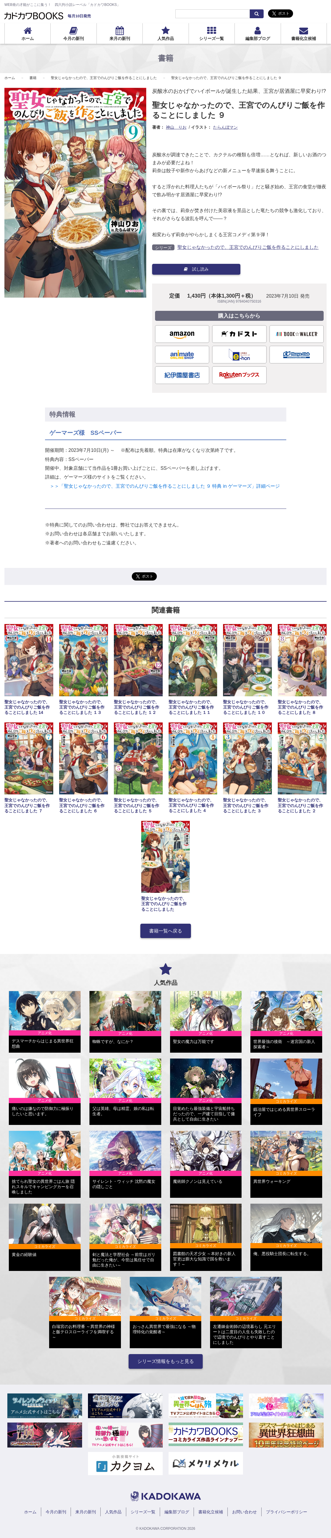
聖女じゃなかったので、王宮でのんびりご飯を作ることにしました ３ (245, 805)
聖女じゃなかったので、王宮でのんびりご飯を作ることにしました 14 (27, 707)
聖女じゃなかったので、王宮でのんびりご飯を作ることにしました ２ (300, 805)
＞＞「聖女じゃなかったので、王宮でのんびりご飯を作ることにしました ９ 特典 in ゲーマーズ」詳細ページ (162, 486)
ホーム (27, 38)
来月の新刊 (119, 38)
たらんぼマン (225, 127)
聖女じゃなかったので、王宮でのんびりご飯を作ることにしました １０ (245, 707)
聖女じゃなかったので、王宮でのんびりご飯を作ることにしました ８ (300, 707)
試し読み (196, 269)
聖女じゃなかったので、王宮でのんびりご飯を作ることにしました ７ (27, 805)
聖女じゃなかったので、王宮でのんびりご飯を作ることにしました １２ (136, 707)
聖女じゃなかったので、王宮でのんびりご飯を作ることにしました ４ (191, 805)
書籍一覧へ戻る (165, 930)
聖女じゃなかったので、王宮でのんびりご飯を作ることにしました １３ (81, 707)
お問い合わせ (244, 1512)
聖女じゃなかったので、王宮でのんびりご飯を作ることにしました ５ (136, 805)
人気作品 (165, 38)
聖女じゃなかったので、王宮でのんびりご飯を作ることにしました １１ (191, 707)
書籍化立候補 (303, 38)
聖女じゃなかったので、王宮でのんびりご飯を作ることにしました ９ (226, 78)
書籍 (32, 78)
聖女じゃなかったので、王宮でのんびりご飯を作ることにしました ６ (81, 805)
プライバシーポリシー (286, 1512)
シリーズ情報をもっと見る (165, 1361)
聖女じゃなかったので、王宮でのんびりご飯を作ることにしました (104, 78)
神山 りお (176, 127)
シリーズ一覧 (211, 38)
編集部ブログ (257, 38)
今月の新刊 (73, 38)
